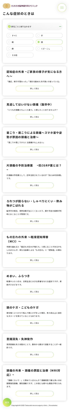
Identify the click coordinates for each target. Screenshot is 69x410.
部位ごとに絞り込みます (35, 26)
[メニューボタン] (62, 7)
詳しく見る (34, 88)
